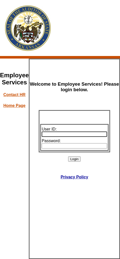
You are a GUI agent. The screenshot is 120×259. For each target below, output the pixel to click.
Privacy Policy (74, 177)
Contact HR (14, 94)
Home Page (14, 105)
